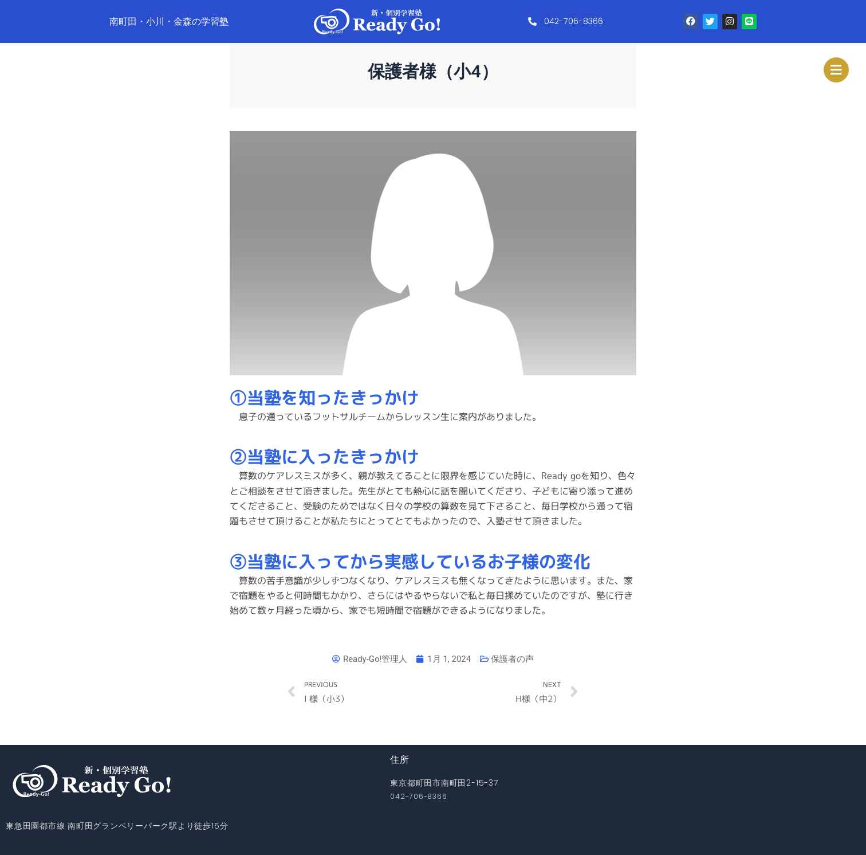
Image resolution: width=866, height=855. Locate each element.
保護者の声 (516, 658)
